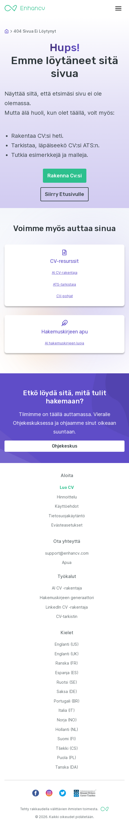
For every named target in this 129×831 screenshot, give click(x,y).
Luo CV (67, 487)
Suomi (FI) (66, 738)
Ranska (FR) (67, 663)
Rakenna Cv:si (64, 176)
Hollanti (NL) (67, 729)
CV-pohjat (64, 296)
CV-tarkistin (66, 616)
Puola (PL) (66, 757)
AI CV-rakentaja (64, 272)
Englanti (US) (67, 644)
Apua (67, 562)
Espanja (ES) (67, 672)
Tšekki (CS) (67, 748)
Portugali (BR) (67, 701)
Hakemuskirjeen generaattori (67, 597)
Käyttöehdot (67, 506)
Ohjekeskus (64, 446)
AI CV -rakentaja (67, 588)
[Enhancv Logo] (24, 6)
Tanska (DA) (66, 767)
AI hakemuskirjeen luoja (64, 343)
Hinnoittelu (67, 496)
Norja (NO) (67, 719)
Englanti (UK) (67, 653)
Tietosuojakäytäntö (67, 515)
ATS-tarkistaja (64, 284)
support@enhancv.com (67, 553)
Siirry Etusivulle (64, 194)
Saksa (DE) (67, 691)
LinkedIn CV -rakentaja (67, 607)
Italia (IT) (67, 710)
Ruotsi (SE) (67, 682)
